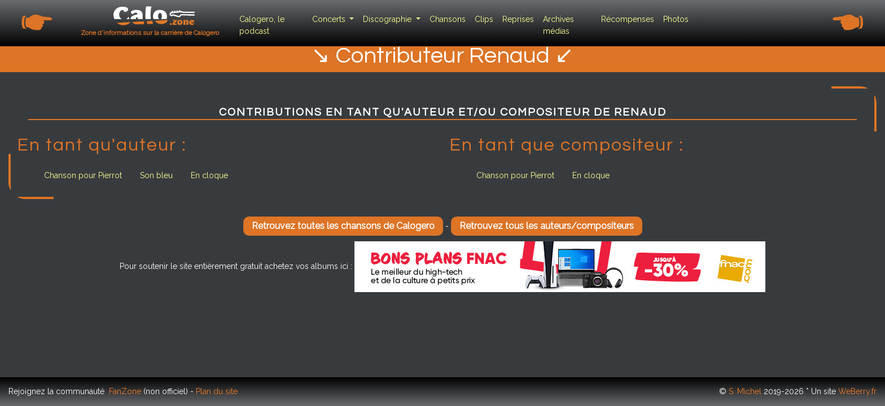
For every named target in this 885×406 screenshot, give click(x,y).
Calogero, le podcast (261, 25)
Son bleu (156, 175)
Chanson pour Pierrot (83, 175)
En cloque (209, 175)
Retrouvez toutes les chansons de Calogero (343, 225)
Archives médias (558, 25)
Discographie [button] (388, 19)
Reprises (518, 19)
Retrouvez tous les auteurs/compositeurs (546, 225)
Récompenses (627, 19)
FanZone (125, 391)
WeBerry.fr (857, 391)
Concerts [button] (330, 19)
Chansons (448, 19)
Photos (676, 19)
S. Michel (745, 391)
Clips (484, 19)
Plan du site (217, 391)
